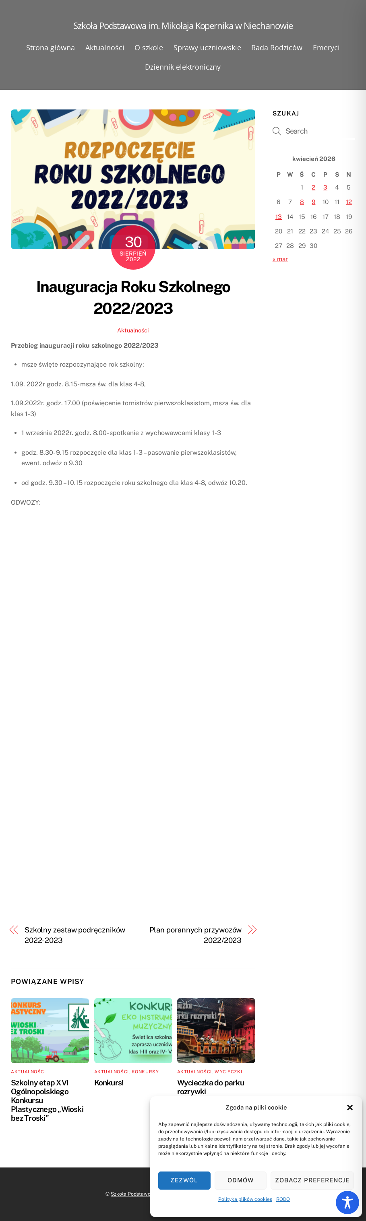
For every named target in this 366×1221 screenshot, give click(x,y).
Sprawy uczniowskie (207, 47)
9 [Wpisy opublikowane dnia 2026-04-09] (313, 201)
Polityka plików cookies (245, 1199)
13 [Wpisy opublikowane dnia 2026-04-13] (278, 216)
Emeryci (326, 47)
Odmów (240, 1180)
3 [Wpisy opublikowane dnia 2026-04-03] (325, 187)
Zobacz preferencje (312, 1180)
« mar (280, 259)
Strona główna (50, 47)
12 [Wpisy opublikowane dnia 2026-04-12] (349, 201)
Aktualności (104, 47)
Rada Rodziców (276, 47)
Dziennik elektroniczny (183, 67)
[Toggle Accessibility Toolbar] (347, 1202)
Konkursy (145, 1072)
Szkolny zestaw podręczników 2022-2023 (75, 935)
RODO (283, 1199)
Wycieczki (228, 1072)
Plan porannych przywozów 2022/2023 (195, 935)
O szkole (148, 47)
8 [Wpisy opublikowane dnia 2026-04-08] (302, 201)
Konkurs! (109, 1082)
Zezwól (184, 1180)
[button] (350, 1107)
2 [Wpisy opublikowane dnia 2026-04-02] (313, 187)
